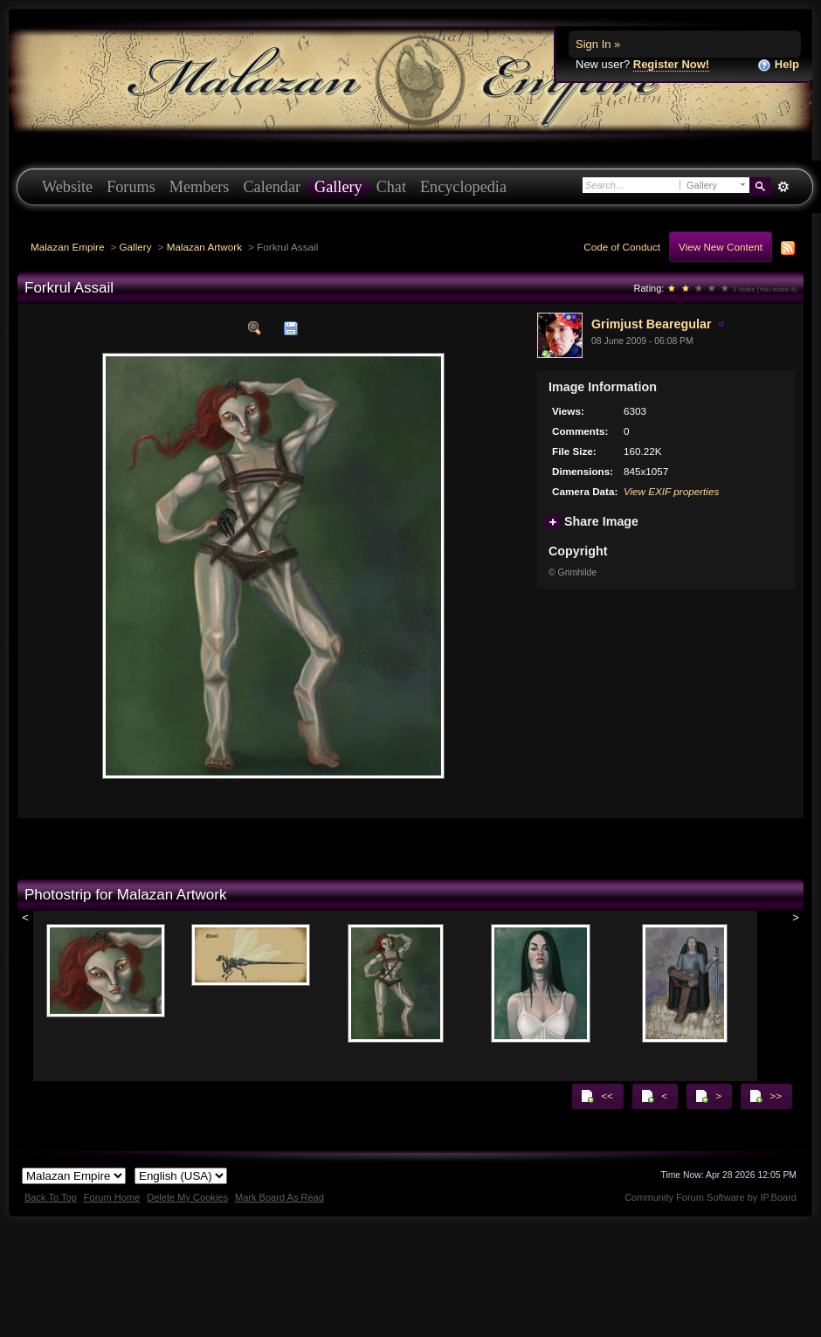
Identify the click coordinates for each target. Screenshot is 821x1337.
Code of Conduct (621, 246)
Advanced (783, 187)
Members (199, 187)
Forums (131, 187)
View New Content (720, 246)
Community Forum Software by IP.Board (710, 1197)
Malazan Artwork (204, 246)
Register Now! (671, 64)
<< (596, 1096)
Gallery (338, 187)
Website (67, 187)
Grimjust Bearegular (651, 324)
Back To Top (50, 1197)
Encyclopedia (463, 187)
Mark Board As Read (279, 1197)
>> (765, 1096)
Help (778, 65)
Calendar (271, 187)
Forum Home (112, 1197)
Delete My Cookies (187, 1197)
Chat (391, 187)
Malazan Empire (67, 246)
